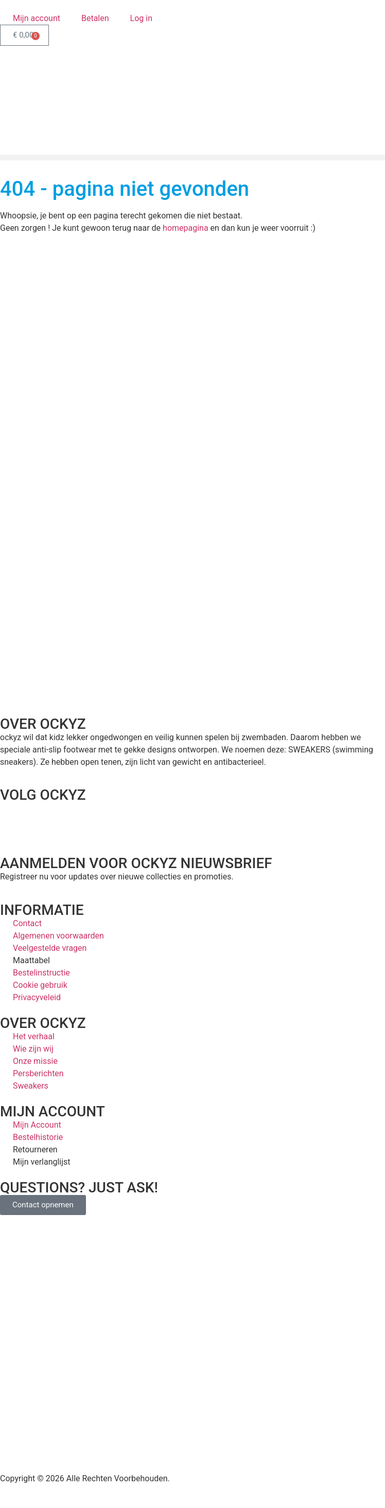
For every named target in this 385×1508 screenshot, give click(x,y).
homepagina (185, 228)
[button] (192, 157)
